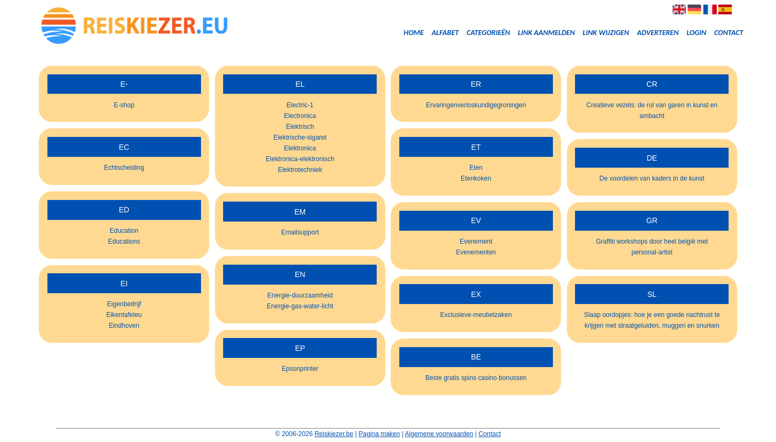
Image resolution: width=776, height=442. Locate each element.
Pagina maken (379, 434)
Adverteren (657, 32)
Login (696, 32)
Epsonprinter (300, 368)
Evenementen (476, 252)
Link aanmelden (546, 32)
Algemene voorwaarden (439, 434)
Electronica (300, 116)
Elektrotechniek (300, 170)
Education (124, 230)
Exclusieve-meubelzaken (476, 315)
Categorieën (488, 32)
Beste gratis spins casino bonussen (475, 378)
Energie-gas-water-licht (300, 306)
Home (414, 32)
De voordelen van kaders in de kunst (651, 178)
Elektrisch (300, 126)
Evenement (476, 241)
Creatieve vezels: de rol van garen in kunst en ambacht (651, 110)
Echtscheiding (124, 167)
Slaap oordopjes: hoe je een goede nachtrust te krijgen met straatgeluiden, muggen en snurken (652, 320)
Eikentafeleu (124, 315)
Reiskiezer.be (334, 434)
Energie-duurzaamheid (299, 295)
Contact (728, 32)
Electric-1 (300, 105)
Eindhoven (124, 325)
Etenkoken (476, 178)
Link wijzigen (606, 32)
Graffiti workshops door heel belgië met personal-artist (652, 247)
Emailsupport (300, 232)
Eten (476, 167)
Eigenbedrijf (124, 304)
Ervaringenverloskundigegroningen (476, 105)
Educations (124, 241)
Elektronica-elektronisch (300, 159)
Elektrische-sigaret (300, 137)
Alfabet (445, 32)
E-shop (124, 105)
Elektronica (300, 148)
